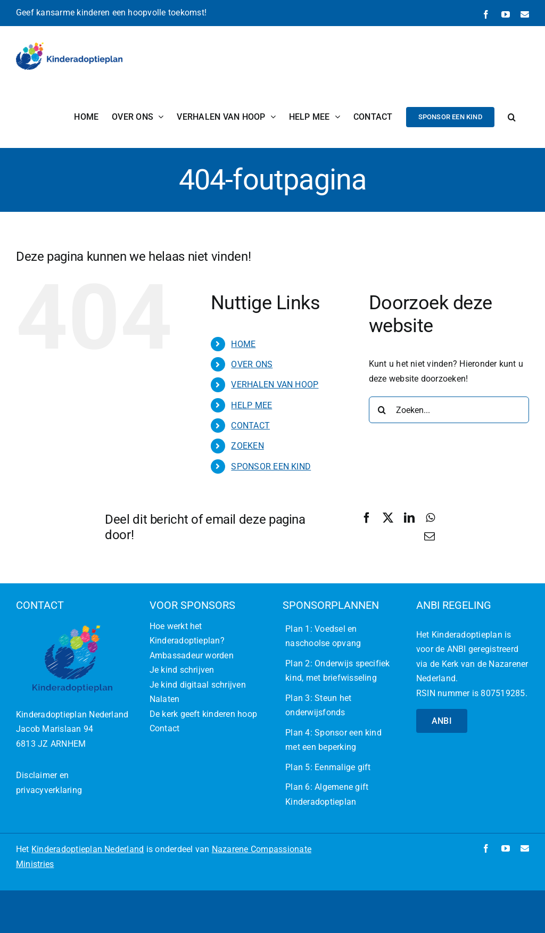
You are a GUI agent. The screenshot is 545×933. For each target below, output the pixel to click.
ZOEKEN (247, 446)
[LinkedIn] (409, 518)
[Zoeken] (382, 410)
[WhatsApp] (430, 518)
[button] (512, 116)
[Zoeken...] (449, 410)
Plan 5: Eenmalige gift (327, 767)
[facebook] (486, 848)
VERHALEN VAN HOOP (274, 384)
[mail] (525, 848)
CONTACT (250, 425)
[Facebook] (366, 518)
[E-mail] (429, 536)
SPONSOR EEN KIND (271, 466)
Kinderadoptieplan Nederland (87, 849)
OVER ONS (251, 364)
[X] (388, 518)
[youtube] (505, 848)
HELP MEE (251, 405)
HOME (243, 344)
